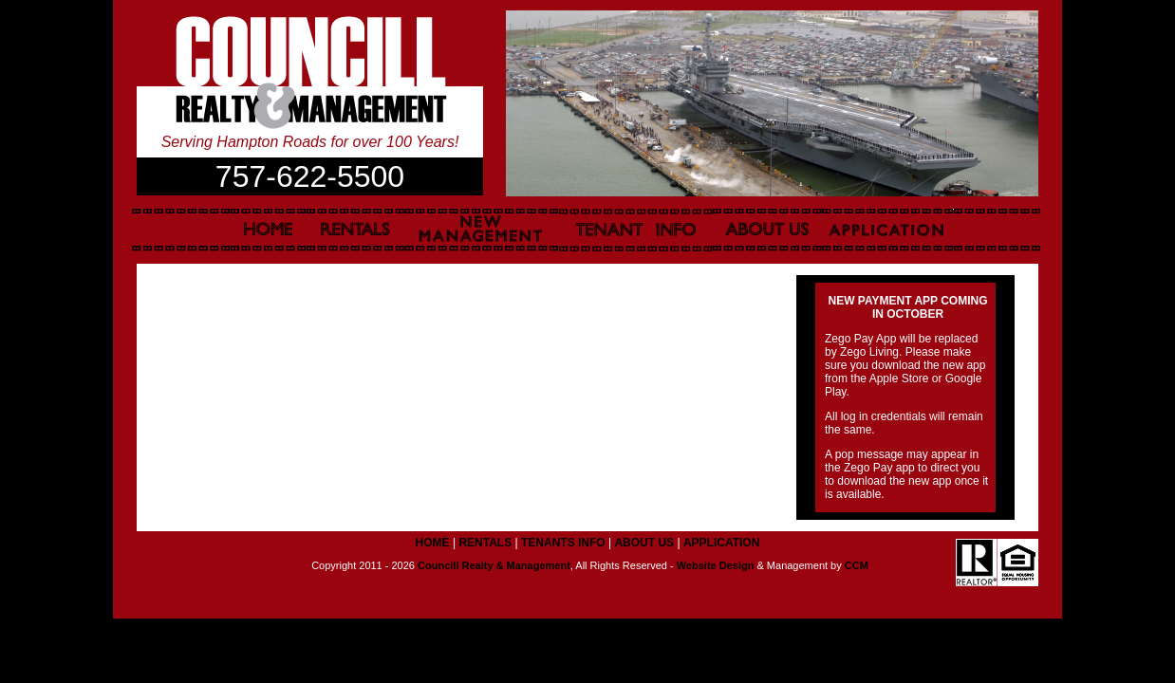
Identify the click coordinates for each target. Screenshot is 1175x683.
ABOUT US (644, 542)
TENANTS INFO (563, 542)
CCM (856, 565)
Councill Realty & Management (494, 565)
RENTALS (485, 542)
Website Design (716, 565)
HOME (433, 542)
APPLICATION (721, 542)
